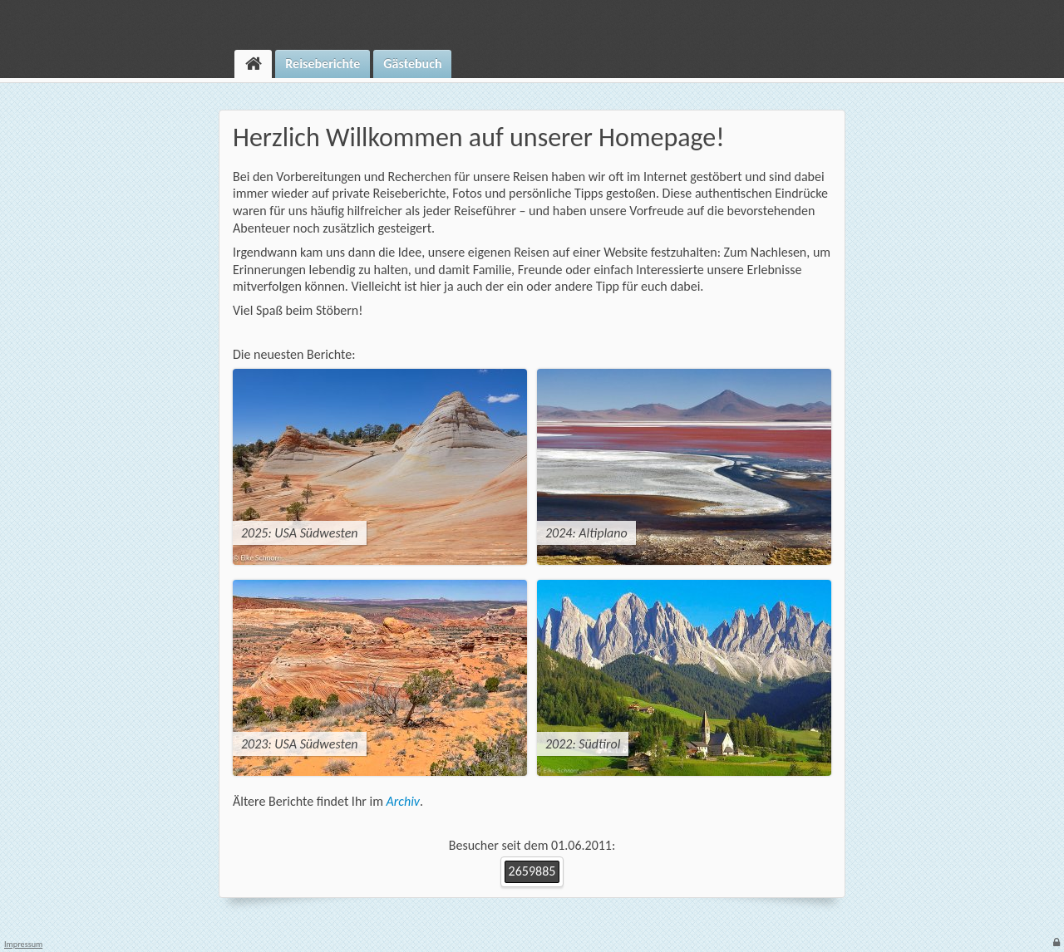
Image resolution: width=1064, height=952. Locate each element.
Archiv (403, 801)
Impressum (23, 944)
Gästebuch (412, 63)
